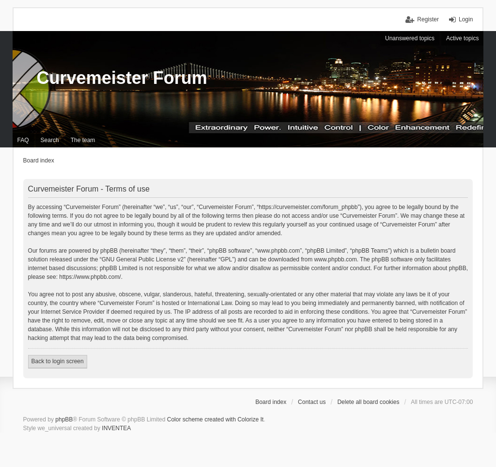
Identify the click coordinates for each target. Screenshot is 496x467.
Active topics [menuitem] (462, 38)
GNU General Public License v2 (143, 259)
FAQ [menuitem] (23, 140)
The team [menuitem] (83, 140)
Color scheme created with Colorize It (215, 419)
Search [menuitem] (50, 140)
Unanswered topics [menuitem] (409, 38)
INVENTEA (116, 428)
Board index (270, 402)
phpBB (64, 419)
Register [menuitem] (428, 19)
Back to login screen (57, 361)
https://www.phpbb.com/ (90, 277)
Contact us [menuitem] (312, 402)
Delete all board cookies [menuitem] (368, 402)
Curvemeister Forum (122, 78)
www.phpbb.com (335, 259)
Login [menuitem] (466, 19)
